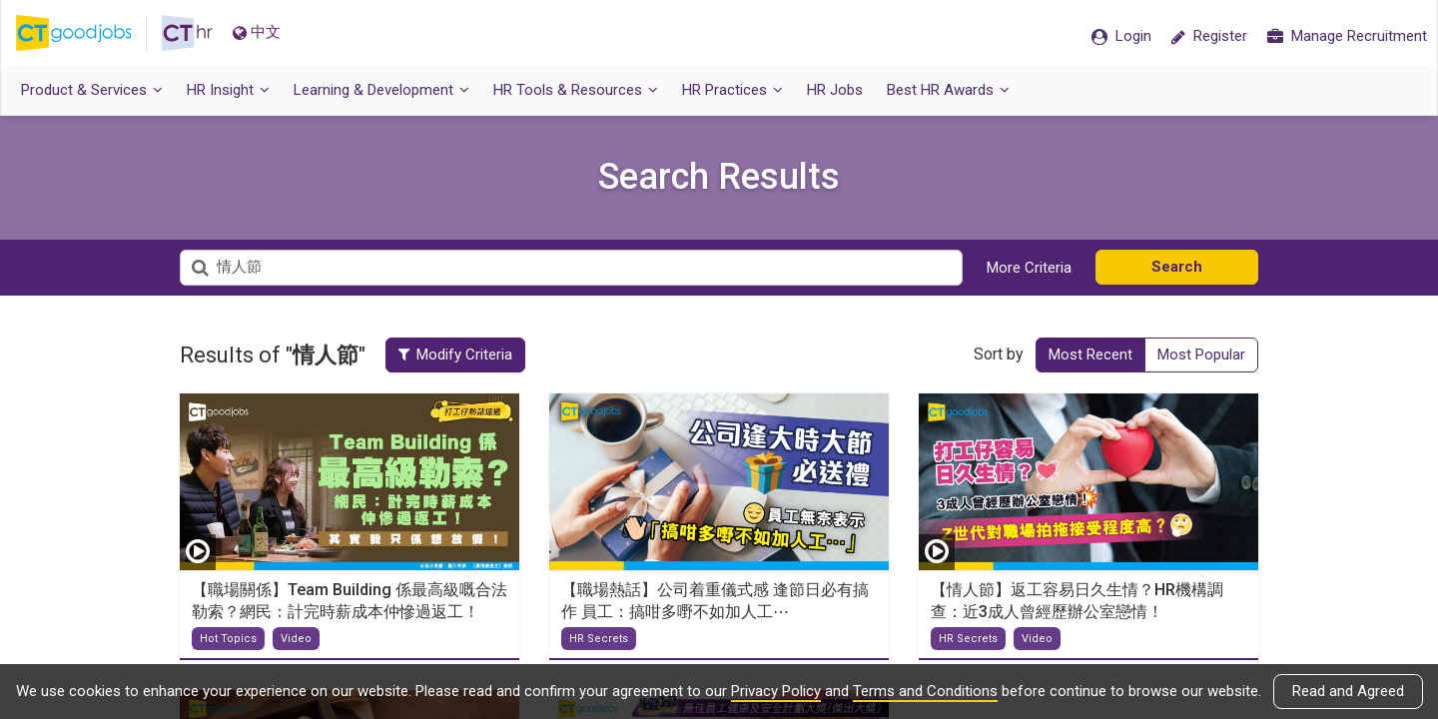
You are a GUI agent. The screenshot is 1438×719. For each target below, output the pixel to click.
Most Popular (1201, 354)
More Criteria (1029, 268)
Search (1176, 267)
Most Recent (1090, 354)
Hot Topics (228, 638)
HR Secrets (598, 638)
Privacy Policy (776, 691)
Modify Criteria (455, 354)
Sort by (999, 354)
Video (296, 638)
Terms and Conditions (925, 691)
